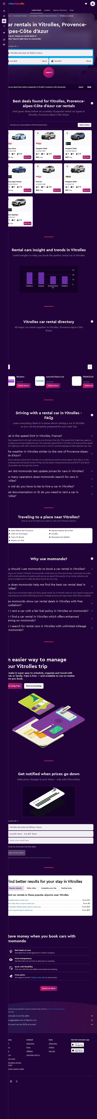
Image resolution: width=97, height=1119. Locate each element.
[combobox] (19, 49)
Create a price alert (45, 1010)
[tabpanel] (52, 297)
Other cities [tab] (39, 921)
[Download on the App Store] (79, 1083)
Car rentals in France (28, 16)
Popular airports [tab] (23, 921)
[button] (4, 3)
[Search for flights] (4, 11)
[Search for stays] (4, 16)
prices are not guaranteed (63, 1042)
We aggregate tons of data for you (53, 1053)
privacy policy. (54, 890)
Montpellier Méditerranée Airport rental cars (31, 940)
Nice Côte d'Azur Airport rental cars (28, 936)
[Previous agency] (15, 382)
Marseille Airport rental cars (25, 933)
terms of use (42, 890)
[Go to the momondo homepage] (16, 3)
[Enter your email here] (55, 873)
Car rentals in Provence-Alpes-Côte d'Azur (51, 16)
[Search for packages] (4, 26)
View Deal (32, 165)
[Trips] (4, 32)
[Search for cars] (4, 21)
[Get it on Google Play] (79, 1077)
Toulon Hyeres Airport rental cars (27, 943)
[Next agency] (90, 382)
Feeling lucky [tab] (74, 921)
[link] (31, 401)
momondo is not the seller (53, 1048)
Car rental (15, 16)
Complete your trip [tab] (56, 921)
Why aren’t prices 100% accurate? (53, 1057)
